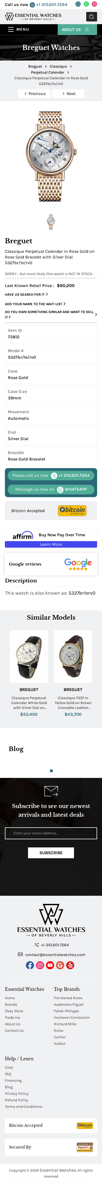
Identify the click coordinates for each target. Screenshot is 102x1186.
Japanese (51, 1179)
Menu (22, 29)
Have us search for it (26, 294)
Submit (91, 16)
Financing (13, 1059)
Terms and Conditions (23, 1085)
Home (10, 976)
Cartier (60, 1016)
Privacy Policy (17, 1072)
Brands (11, 983)
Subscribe (51, 852)
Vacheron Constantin (72, 996)
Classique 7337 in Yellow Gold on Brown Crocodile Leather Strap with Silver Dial (73, 703)
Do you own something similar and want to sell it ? (51, 314)
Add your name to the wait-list (35, 304)
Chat (9, 1046)
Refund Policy (16, 1079)
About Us (75, 29)
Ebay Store (14, 990)
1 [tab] (51, 770)
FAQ (8, 1053)
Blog (9, 1066)
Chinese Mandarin (51, 1166)
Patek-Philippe (66, 990)
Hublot (59, 1022)
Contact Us (14, 1009)
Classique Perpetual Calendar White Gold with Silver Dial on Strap (29, 703)
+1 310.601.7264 (48, 5)
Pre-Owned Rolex (68, 976)
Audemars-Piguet (69, 983)
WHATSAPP (51, 489)
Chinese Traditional (51, 1173)
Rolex (58, 1009)
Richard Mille (65, 1003)
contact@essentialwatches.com (51, 933)
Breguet (29, 689)
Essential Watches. (58, 1149)
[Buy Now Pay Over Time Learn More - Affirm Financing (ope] (51, 538)
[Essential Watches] (33, 16)
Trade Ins (12, 996)
